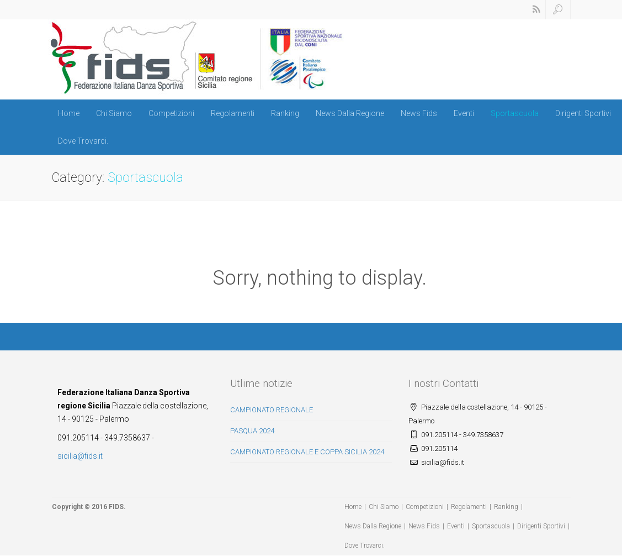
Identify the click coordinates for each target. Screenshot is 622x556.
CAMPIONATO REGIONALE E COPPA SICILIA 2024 (307, 452)
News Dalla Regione (350, 113)
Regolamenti (232, 113)
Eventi (464, 113)
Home (68, 113)
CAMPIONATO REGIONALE (271, 410)
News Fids (419, 113)
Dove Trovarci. (83, 141)
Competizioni (171, 113)
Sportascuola (515, 113)
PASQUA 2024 (252, 431)
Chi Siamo (114, 113)
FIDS (116, 507)
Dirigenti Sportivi (583, 113)
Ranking (285, 113)
